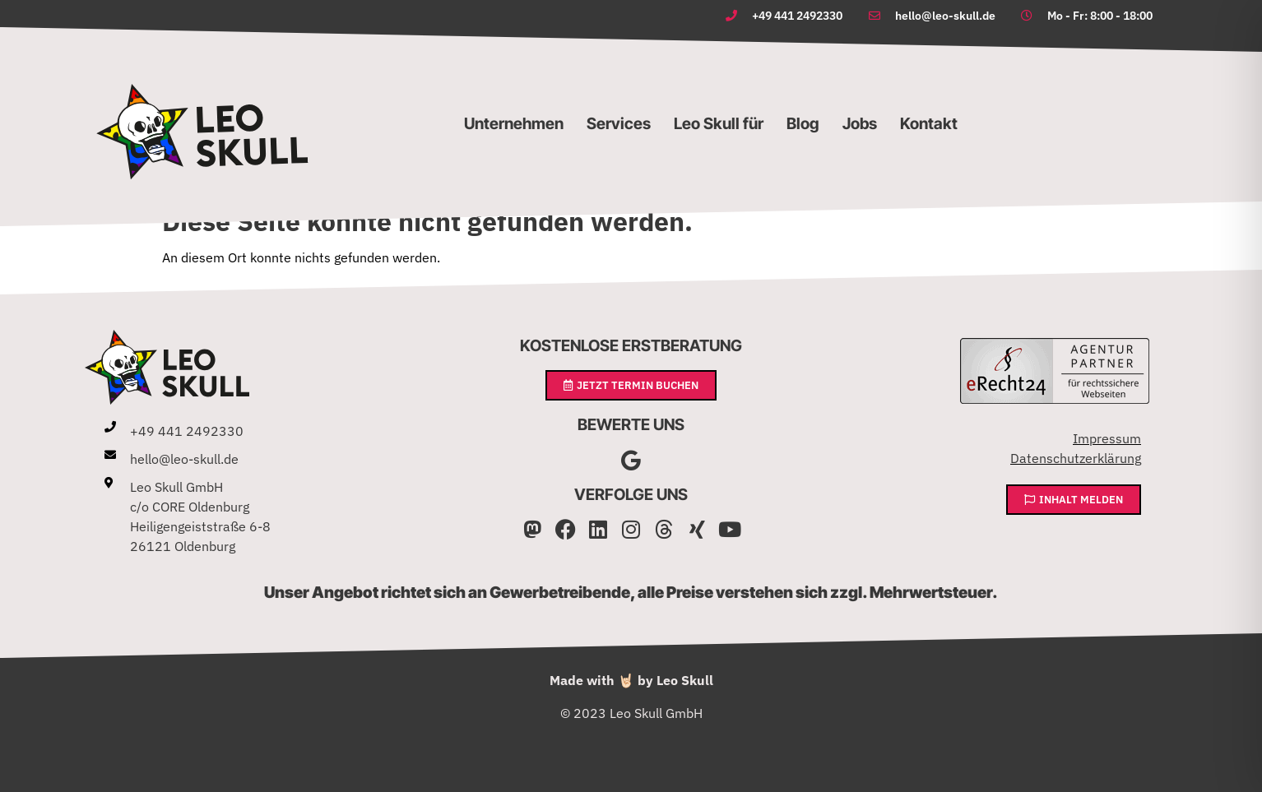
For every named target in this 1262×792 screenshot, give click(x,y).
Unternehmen (514, 123)
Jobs (859, 123)
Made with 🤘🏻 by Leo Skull (631, 680)
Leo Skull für (718, 123)
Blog (802, 123)
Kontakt (929, 123)
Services (619, 123)
